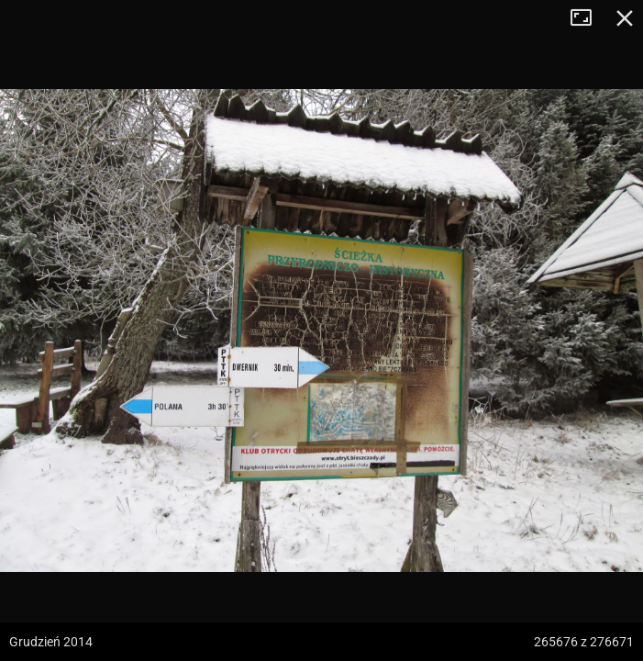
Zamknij (624, 18)
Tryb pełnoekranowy (588, 18)
